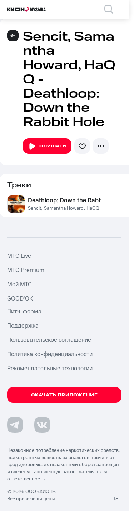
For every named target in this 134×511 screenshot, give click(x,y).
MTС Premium (25, 270)
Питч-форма (24, 311)
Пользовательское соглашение (49, 340)
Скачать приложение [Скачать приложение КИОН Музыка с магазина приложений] (64, 395)
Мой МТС (19, 284)
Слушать (47, 146)
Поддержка (23, 326)
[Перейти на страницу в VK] (42, 425)
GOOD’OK (20, 298)
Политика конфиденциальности (50, 354)
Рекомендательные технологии (50, 368)
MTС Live (19, 256)
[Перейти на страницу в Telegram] (15, 425)
